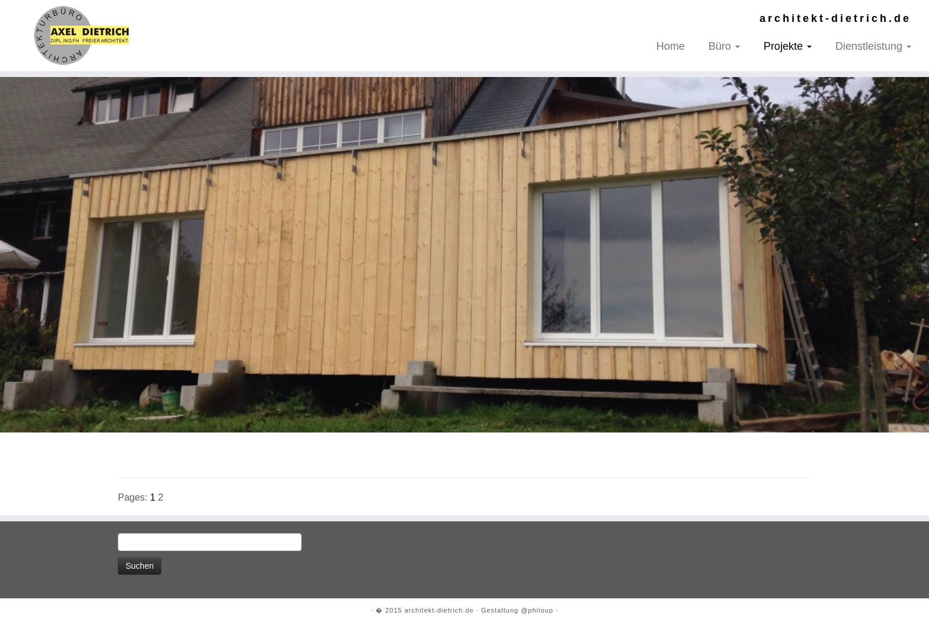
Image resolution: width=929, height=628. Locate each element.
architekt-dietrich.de (439, 610)
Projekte (788, 46)
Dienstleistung (873, 46)
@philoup (537, 610)
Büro (724, 46)
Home (670, 46)
